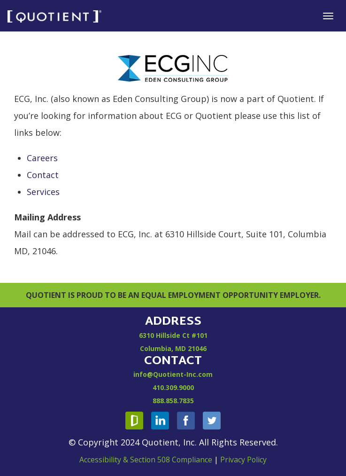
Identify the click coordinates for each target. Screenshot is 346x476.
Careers (42, 158)
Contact (43, 174)
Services (43, 191)
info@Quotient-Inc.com (173, 374)
